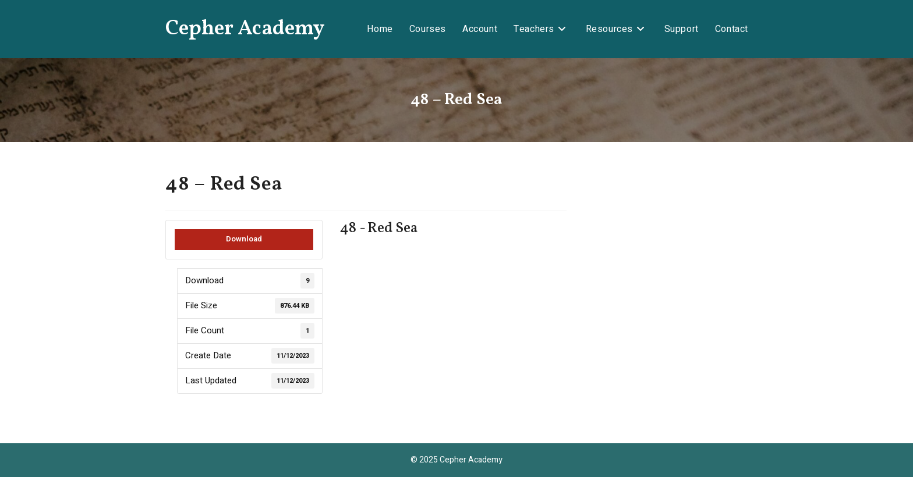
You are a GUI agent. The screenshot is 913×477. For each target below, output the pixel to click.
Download (244, 239)
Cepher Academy (245, 29)
